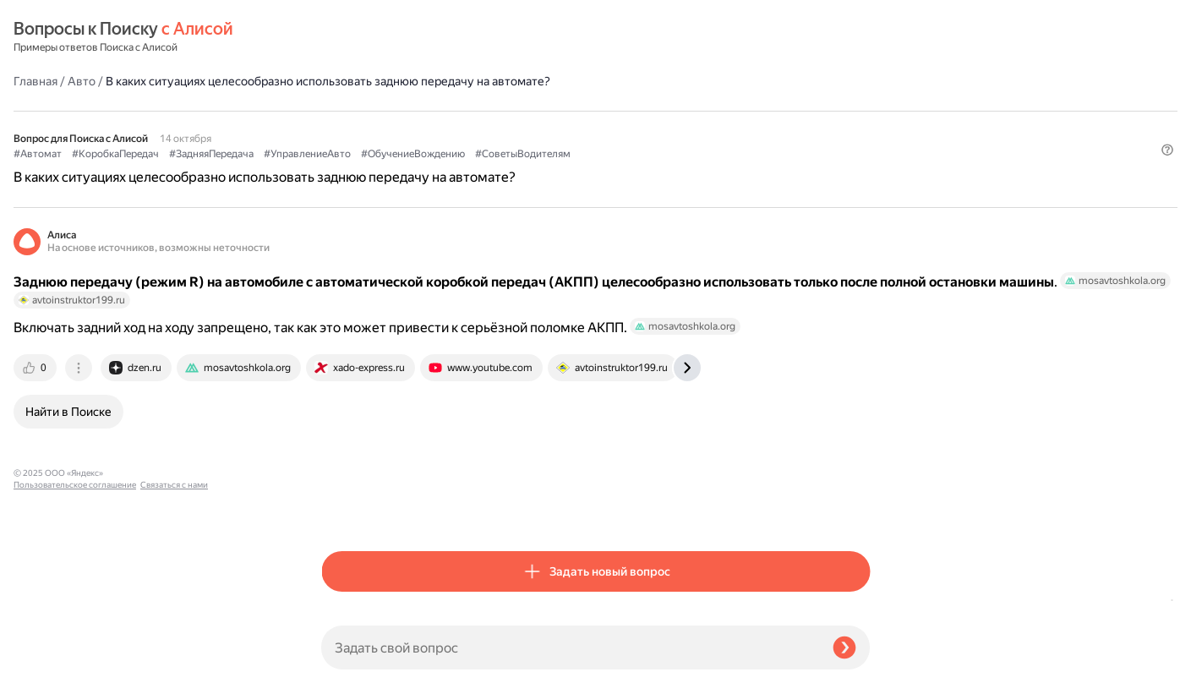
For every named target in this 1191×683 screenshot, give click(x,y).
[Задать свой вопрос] (570, 647)
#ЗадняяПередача (519, 111)
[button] (860, 156)
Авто (389, 37)
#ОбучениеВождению (721, 111)
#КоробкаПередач (423, 111)
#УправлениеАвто (614, 111)
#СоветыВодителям (369, 128)
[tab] (344, 390)
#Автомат (345, 111)
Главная (343, 37)
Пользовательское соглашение (75, 651)
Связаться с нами (47, 663)
